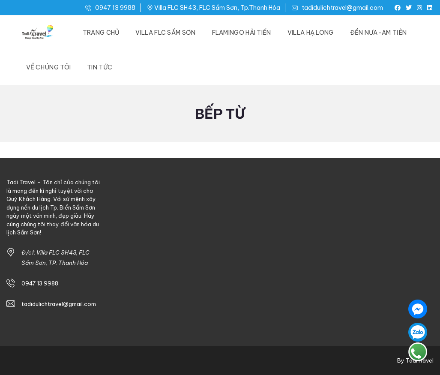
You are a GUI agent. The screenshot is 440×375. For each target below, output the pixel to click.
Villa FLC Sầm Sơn (165, 32)
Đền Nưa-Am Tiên (378, 32)
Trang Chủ (101, 32)
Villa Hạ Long (310, 32)
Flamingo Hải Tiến (241, 32)
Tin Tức (99, 67)
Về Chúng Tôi (48, 67)
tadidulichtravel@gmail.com (337, 8)
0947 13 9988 (110, 8)
